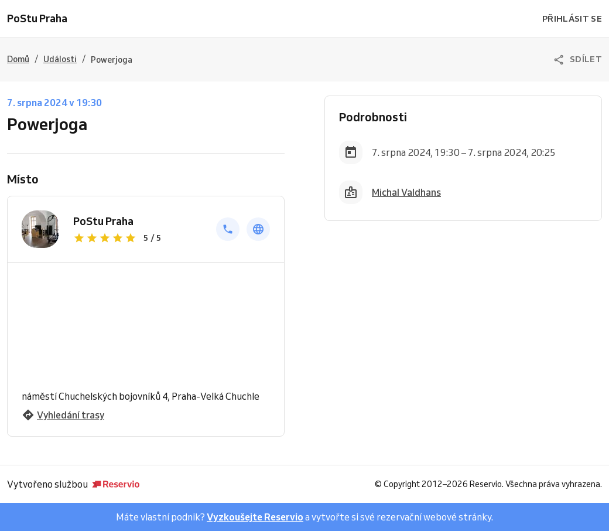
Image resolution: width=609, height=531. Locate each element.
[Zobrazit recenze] (137, 238)
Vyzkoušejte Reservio (255, 517)
